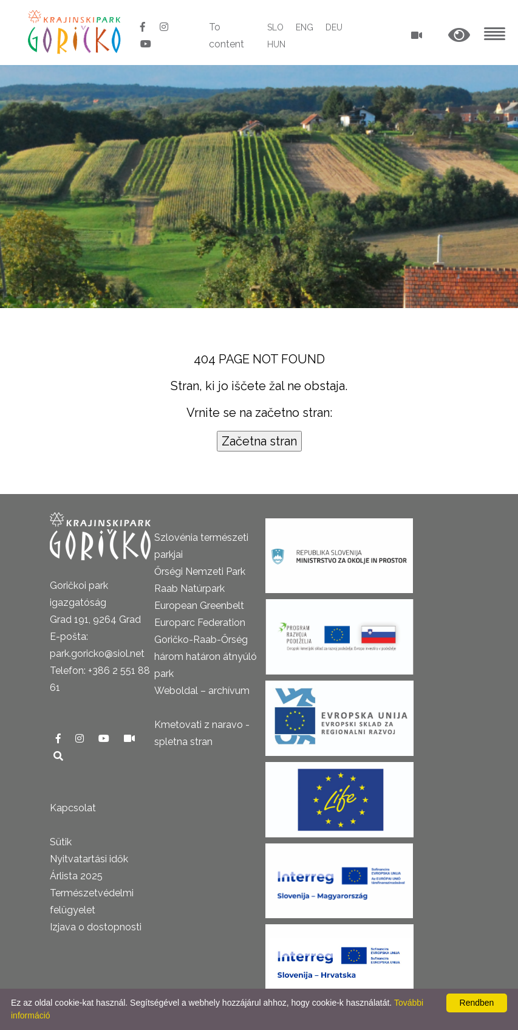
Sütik (61, 842)
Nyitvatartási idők (89, 859)
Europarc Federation (199, 622)
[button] (459, 35)
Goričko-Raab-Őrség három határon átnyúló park (205, 656)
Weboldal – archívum (202, 690)
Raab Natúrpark (189, 588)
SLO (275, 27)
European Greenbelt (199, 605)
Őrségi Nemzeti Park (199, 571)
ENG (304, 27)
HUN (276, 44)
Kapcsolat (73, 808)
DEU (333, 27)
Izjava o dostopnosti (95, 927)
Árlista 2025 (76, 876)
